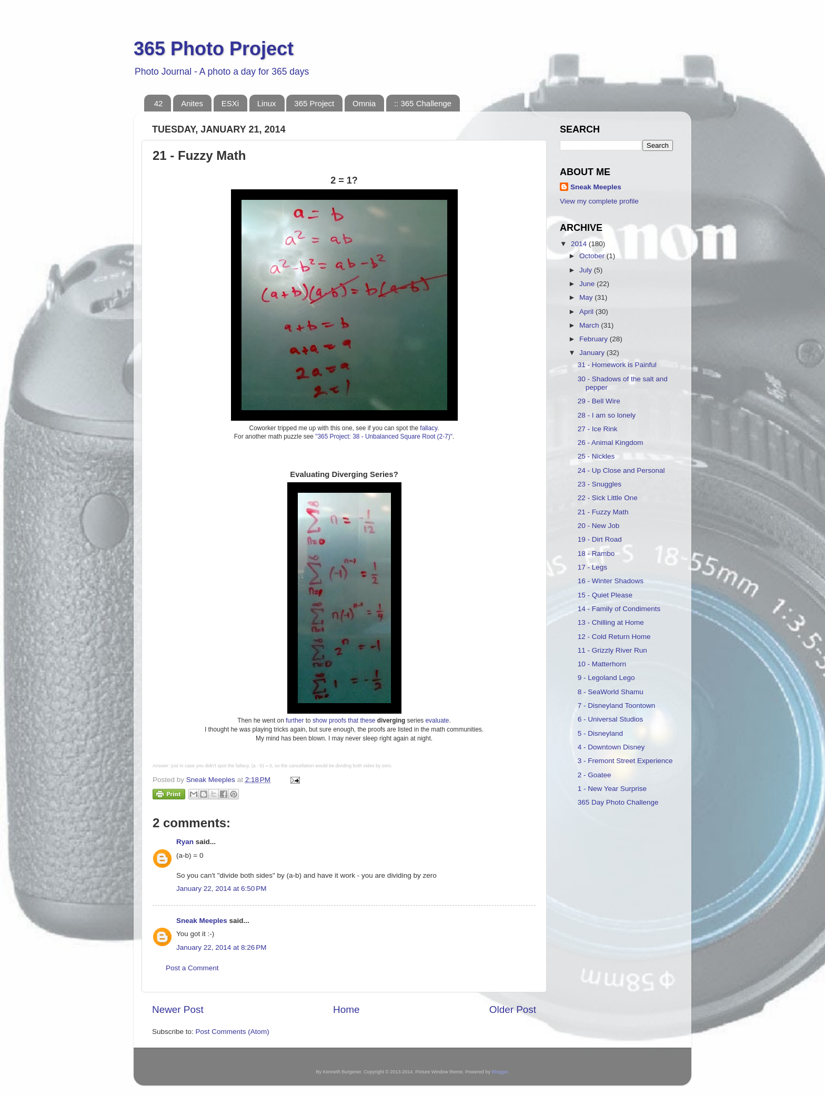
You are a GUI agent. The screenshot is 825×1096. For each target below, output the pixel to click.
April (587, 312)
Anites (192, 103)
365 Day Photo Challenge (618, 802)
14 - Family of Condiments (619, 609)
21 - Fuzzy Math (603, 512)
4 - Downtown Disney (611, 747)
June (588, 284)
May (587, 297)
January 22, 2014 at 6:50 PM (221, 888)
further (295, 720)
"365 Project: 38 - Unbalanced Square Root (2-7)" (383, 436)
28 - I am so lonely (607, 415)
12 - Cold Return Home (614, 637)
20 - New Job (599, 526)
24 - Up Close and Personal (621, 470)
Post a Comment (192, 968)
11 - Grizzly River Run (612, 650)
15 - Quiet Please (605, 595)
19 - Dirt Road (600, 539)
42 (158, 103)
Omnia (364, 103)
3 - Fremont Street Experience (625, 761)
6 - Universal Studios (610, 719)
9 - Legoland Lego (606, 678)
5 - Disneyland (600, 733)
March (590, 325)
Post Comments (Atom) (232, 1032)
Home (346, 1009)
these (367, 720)
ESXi (230, 103)
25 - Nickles (596, 456)
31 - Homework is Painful (617, 365)
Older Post (512, 1009)
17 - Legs (592, 567)
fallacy (428, 428)
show (320, 720)
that (353, 720)
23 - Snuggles (599, 484)
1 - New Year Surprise (612, 789)
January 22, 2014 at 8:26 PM (221, 947)
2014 (580, 244)
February (594, 339)
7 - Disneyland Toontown (617, 705)
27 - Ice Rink (598, 429)
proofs (337, 720)
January (593, 353)
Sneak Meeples (201, 921)
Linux (266, 103)
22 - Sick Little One (608, 498)
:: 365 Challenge (422, 103)
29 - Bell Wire (599, 401)
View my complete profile (599, 201)
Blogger (499, 1071)
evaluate (437, 720)
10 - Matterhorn (602, 664)
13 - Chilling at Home (611, 622)
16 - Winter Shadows (610, 581)
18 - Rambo (596, 553)
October (593, 256)
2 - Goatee (594, 775)
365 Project (314, 103)
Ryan (185, 842)
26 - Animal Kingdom (610, 442)
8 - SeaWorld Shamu (610, 692)
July (586, 270)
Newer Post (178, 1009)
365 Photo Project (214, 48)
